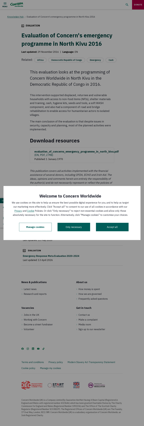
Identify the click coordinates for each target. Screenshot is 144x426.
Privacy (18, 210)
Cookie (30, 210)
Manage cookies (35, 227)
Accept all (112, 227)
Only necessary (74, 227)
